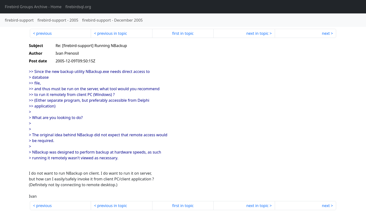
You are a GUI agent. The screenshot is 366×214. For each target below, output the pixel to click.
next (326, 33)
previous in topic (112, 33)
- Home (33, 6)
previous (44, 33)
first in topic (183, 33)
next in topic (257, 33)
